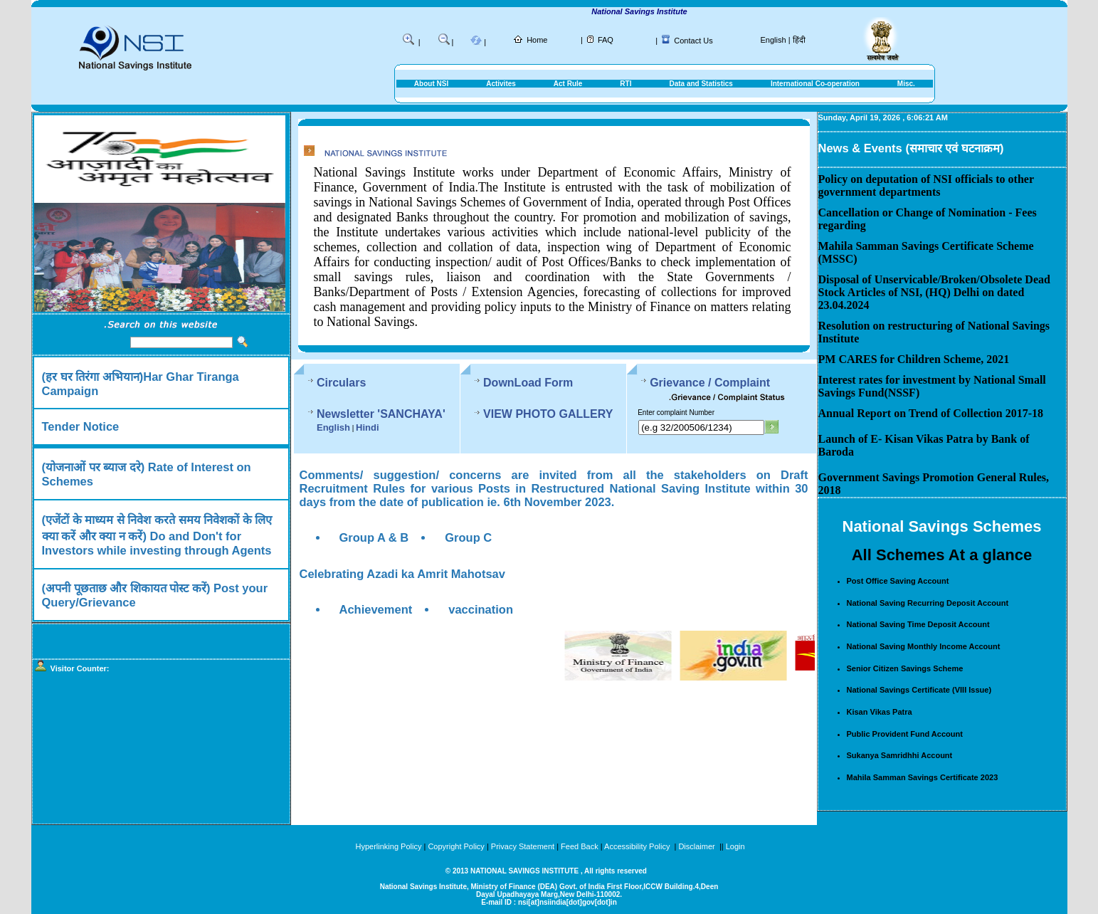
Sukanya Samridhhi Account (900, 755)
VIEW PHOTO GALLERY (548, 414)
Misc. (906, 84)
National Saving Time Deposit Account (918, 624)
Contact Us (693, 40)
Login (735, 846)
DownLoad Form (528, 383)
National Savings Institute (653, 11)
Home (537, 40)
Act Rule (568, 84)
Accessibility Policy (638, 846)
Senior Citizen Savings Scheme (905, 668)
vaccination (480, 609)
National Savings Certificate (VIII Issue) (919, 690)
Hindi (367, 427)
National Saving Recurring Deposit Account (928, 603)
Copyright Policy (456, 846)
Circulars (341, 383)
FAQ (605, 40)
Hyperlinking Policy (388, 846)
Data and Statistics (700, 84)
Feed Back (579, 846)
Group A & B (374, 537)
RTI (625, 84)
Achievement (376, 609)
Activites (501, 84)
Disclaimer (696, 846)
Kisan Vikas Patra (879, 712)
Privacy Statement (522, 846)
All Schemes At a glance (942, 555)
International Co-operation (815, 84)
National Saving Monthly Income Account (924, 646)
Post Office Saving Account (898, 581)
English (773, 40)
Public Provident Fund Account (905, 734)
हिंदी (799, 40)
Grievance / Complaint (710, 383)
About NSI (431, 84)
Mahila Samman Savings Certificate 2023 (922, 777)
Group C (468, 537)
